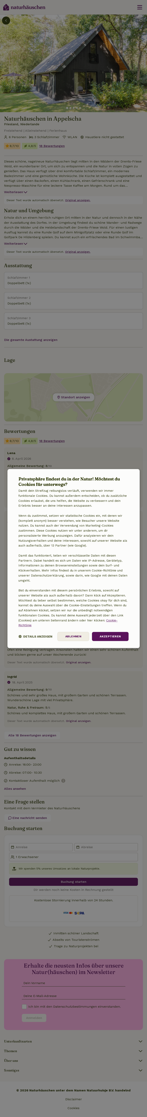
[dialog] (73, 558)
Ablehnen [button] (73, 636)
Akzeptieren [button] (110, 636)
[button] (35, 636)
